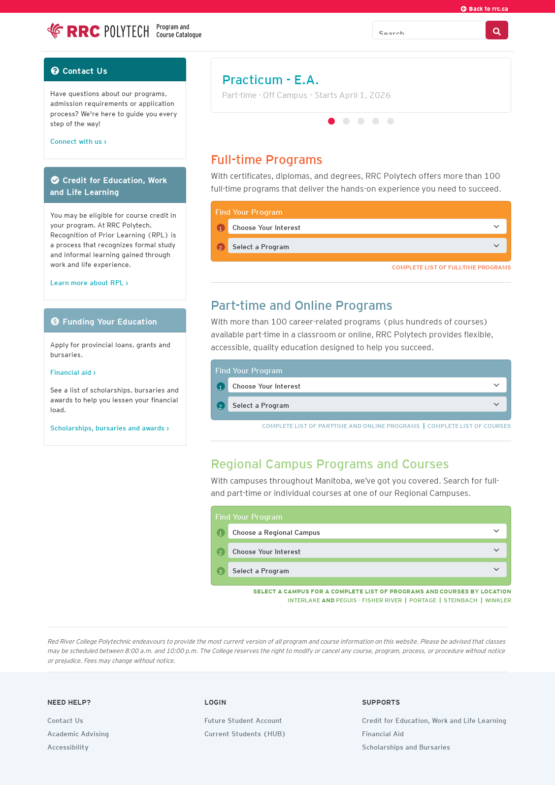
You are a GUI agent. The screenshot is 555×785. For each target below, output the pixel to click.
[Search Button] (497, 30)
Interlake (304, 598)
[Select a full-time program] (367, 245)
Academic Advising (78, 732)
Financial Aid (383, 732)
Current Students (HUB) (245, 732)
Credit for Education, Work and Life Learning (434, 719)
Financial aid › (73, 370)
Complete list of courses (469, 424)
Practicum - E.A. (270, 76)
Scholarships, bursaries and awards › (109, 426)
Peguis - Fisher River (369, 598)
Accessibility (68, 745)
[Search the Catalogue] (429, 30)
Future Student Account (243, 719)
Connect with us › (78, 139)
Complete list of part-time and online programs (341, 424)
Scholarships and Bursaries (406, 745)
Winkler (498, 598)
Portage (422, 598)
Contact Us (65, 719)
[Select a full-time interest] (367, 226)
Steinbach (461, 598)
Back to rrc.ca (484, 7)
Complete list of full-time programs (451, 265)
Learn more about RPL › (89, 281)
